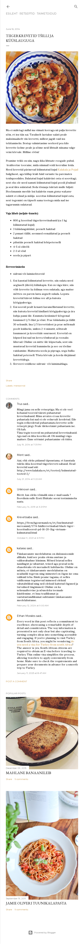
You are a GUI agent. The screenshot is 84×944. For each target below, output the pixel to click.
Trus (19, 404)
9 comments (21, 779)
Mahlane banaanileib (28, 772)
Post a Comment (16, 681)
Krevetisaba (24, 517)
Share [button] (9, 380)
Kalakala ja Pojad (68, 169)
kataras (21, 548)
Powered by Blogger (42, 932)
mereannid (19, 385)
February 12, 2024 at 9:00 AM (33, 605)
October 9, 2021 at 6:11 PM (30, 538)
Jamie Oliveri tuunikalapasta (36, 903)
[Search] (76, 5)
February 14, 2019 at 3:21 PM (32, 506)
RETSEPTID (27, 13)
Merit (20, 455)
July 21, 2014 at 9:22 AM (29, 479)
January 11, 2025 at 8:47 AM (31, 673)
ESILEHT (11, 13)
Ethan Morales (26, 616)
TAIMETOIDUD (46, 13)
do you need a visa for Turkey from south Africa (45, 643)
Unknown (23, 489)
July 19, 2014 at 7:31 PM (29, 444)
